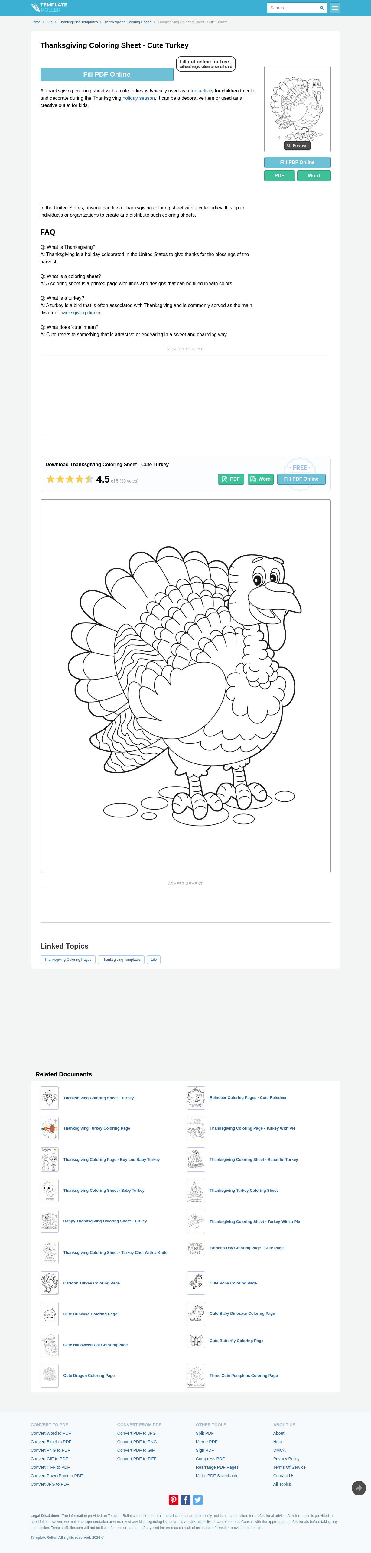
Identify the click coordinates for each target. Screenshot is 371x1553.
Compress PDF (210, 1458)
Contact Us (283, 1475)
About (279, 1433)
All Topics (282, 1484)
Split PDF (205, 1433)
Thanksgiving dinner (78, 312)
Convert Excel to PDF (51, 1441)
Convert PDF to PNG (137, 1441)
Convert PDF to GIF (136, 1450)
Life (154, 959)
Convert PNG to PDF (50, 1450)
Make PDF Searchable (217, 1475)
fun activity (201, 90)
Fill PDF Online (106, 74)
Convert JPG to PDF (50, 1484)
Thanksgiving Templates (121, 959)
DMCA (279, 1450)
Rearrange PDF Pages (217, 1467)
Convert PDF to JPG (136, 1433)
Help (277, 1441)
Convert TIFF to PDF (50, 1467)
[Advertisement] (149, 158)
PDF (279, 175)
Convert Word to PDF (51, 1433)
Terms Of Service (289, 1467)
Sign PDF (205, 1450)
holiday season (138, 98)
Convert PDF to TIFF (137, 1458)
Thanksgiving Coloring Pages (68, 959)
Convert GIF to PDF (49, 1458)
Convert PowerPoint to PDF (57, 1475)
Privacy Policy (286, 1458)
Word (314, 175)
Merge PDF (207, 1441)
